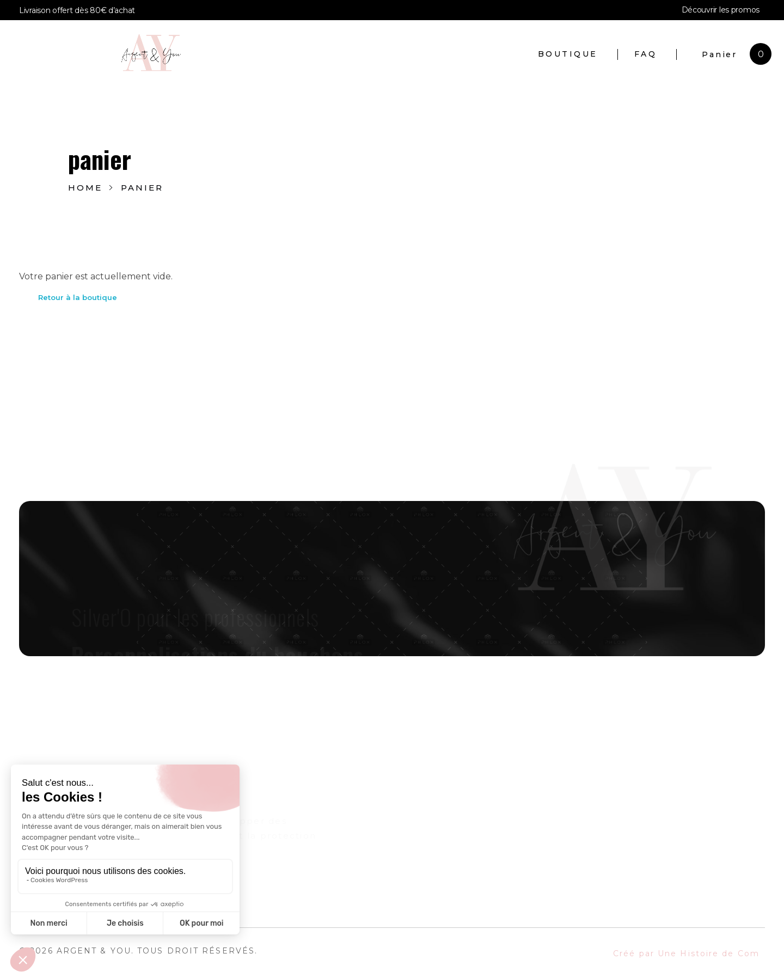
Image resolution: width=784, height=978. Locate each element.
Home (85, 187)
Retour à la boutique (77, 297)
